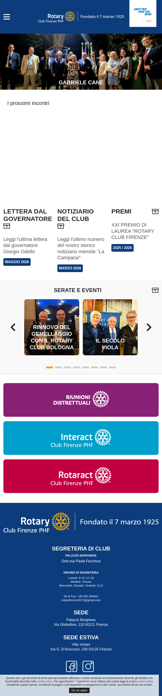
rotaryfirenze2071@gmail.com (81, 600)
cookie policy (44, 681)
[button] (9, 62)
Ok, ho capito (79, 690)
